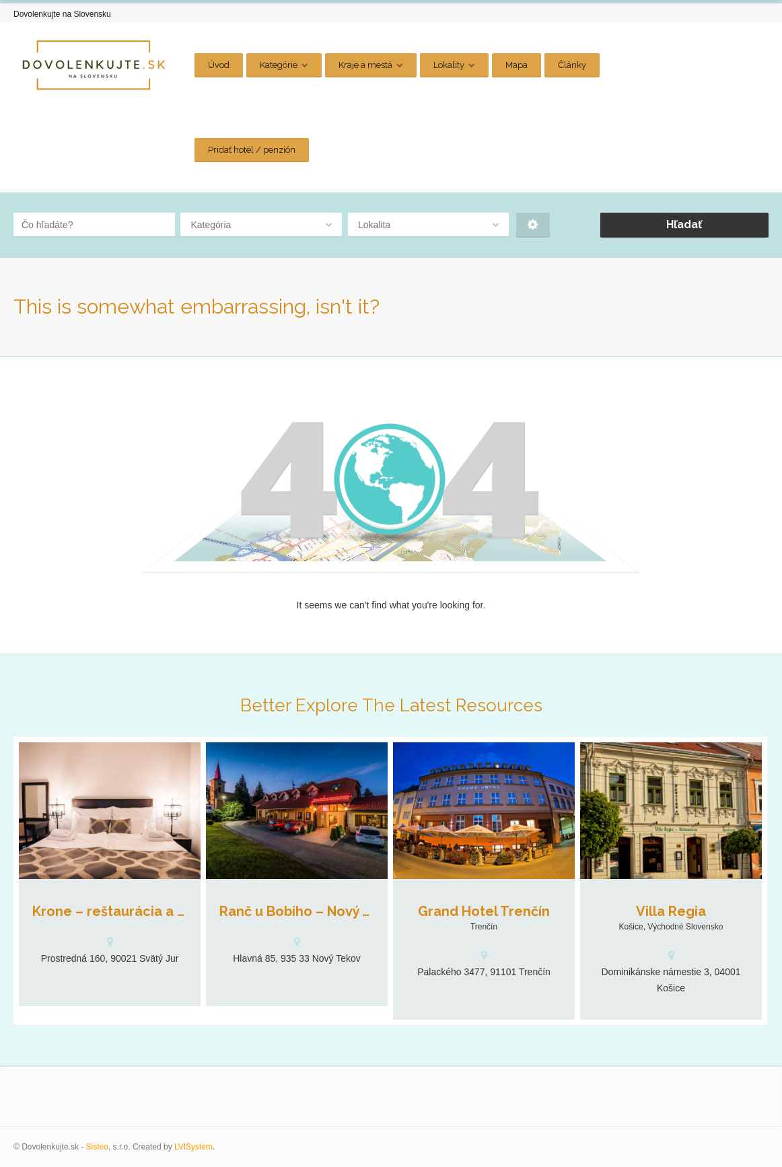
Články (572, 65)
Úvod (218, 65)
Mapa (516, 65)
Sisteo (97, 1147)
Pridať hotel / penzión (251, 150)
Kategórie (278, 65)
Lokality (448, 65)
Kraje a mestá (365, 65)
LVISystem (193, 1147)
